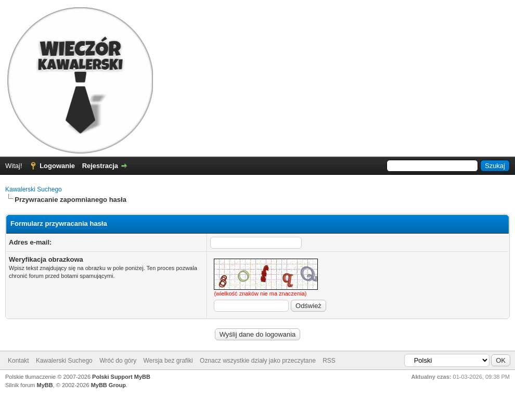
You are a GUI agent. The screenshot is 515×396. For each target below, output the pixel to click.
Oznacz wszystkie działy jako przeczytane (258, 360)
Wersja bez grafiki (168, 360)
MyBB (45, 385)
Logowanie (57, 166)
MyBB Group (108, 385)
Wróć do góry (117, 360)
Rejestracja (100, 166)
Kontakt (18, 360)
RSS (329, 360)
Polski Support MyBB (121, 377)
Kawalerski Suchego (33, 189)
